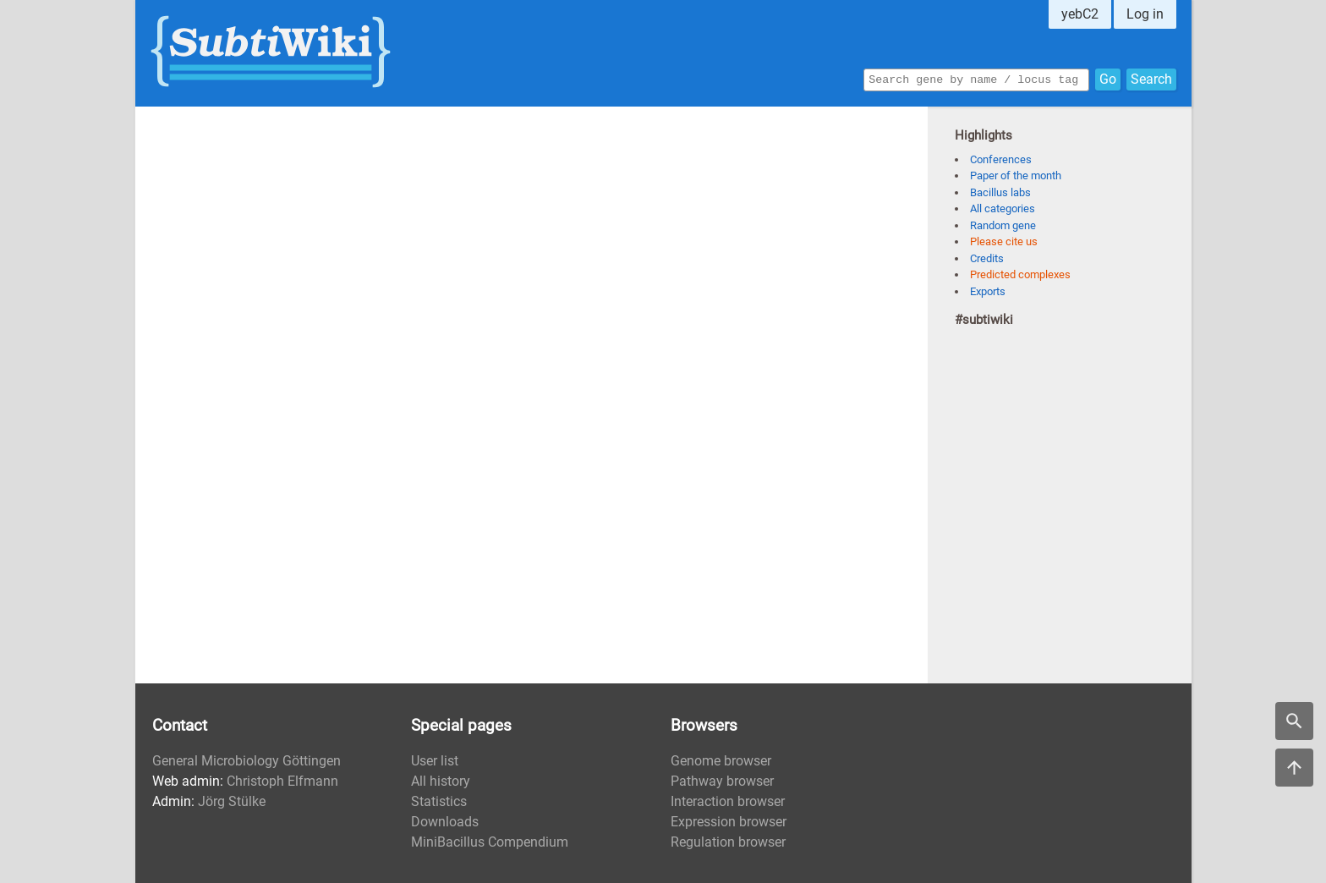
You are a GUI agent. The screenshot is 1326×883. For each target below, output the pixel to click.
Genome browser (721, 761)
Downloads (445, 822)
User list (434, 761)
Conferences (1001, 159)
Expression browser (728, 822)
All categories (1002, 208)
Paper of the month (1015, 175)
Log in (1145, 14)
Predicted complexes (1020, 274)
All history (440, 781)
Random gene (1003, 225)
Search (1151, 78)
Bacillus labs (1000, 192)
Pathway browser (722, 781)
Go (1107, 78)
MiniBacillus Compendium (489, 842)
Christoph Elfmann (282, 781)
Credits (987, 258)
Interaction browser (728, 801)
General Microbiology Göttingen (246, 761)
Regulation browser (728, 842)
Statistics (439, 801)
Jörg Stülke (232, 801)
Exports (987, 291)
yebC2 (1080, 14)
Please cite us (1004, 241)
